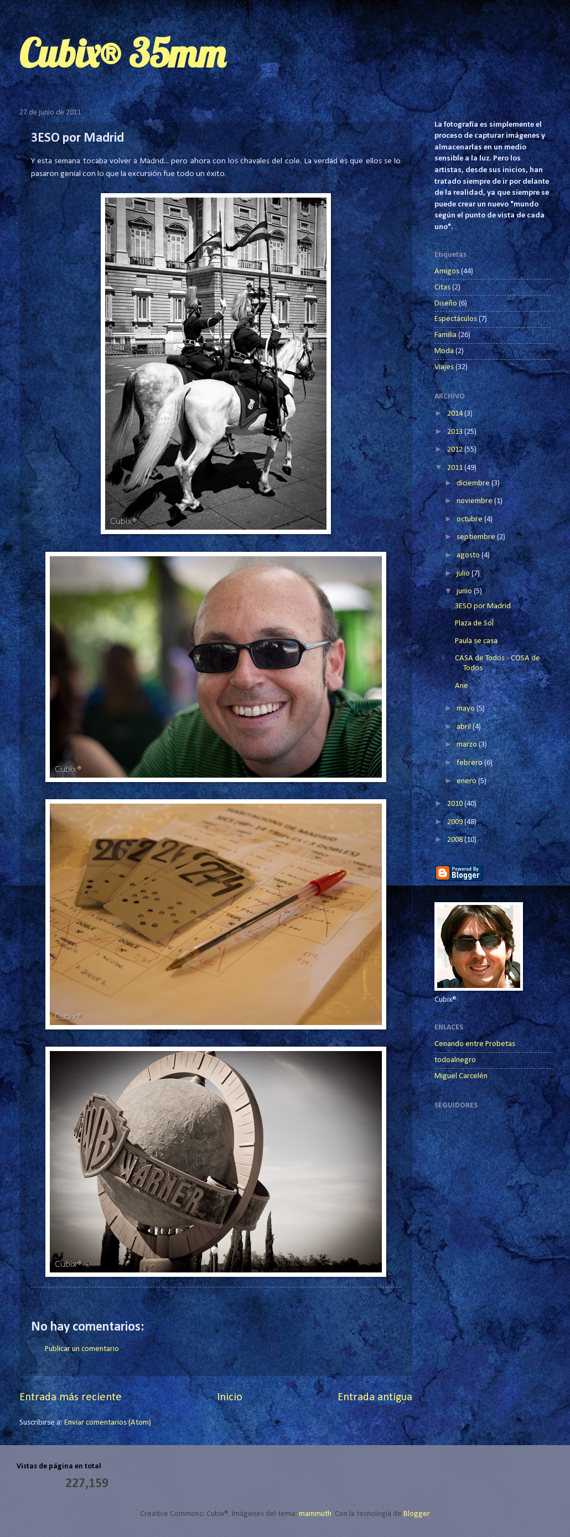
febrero (470, 763)
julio (464, 574)
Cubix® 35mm (122, 53)
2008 (455, 840)
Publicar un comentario (82, 1349)
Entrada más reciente (70, 1397)
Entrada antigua (375, 1397)
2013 (455, 432)
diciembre (474, 483)
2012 (455, 450)
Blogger (416, 1514)
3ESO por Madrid (483, 606)
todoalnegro (455, 1060)
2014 (455, 414)
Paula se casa (476, 641)
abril (465, 727)
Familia (445, 335)
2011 (455, 468)
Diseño (445, 303)
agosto (469, 555)
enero (467, 781)
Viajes (444, 367)
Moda (444, 351)
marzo (468, 745)
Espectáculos (455, 319)
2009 (455, 822)
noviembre (475, 501)
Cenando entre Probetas (474, 1044)
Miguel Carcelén (461, 1076)
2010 (455, 804)
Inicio (229, 1397)
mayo (466, 709)
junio (465, 591)
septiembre (477, 537)
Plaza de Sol (474, 623)
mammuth (315, 1514)
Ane (461, 686)
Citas (442, 287)
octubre (470, 519)
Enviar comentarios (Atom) (107, 1423)
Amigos (446, 271)
